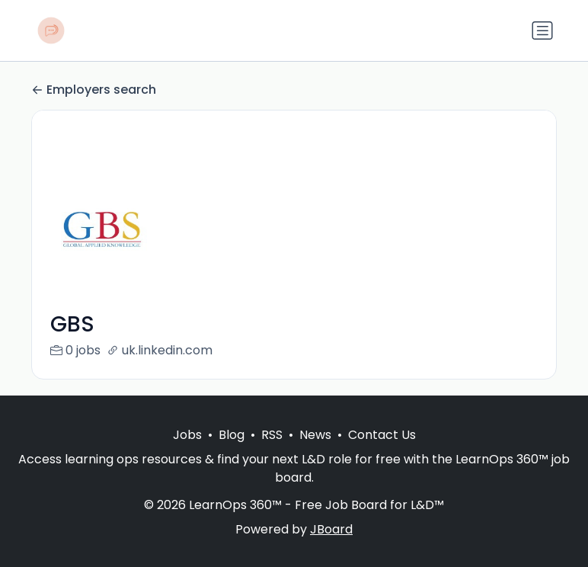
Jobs (187, 435)
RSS (272, 435)
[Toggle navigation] (542, 30)
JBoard (331, 529)
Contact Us (382, 435)
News (315, 435)
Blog (231, 435)
